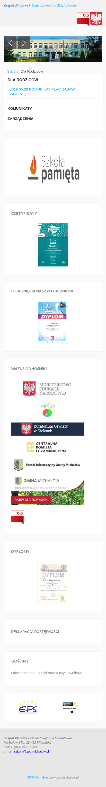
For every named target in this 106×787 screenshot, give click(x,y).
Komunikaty (20, 108)
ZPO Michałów (37, 777)
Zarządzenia (21, 118)
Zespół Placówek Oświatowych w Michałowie (40, 5)
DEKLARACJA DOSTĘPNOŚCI (35, 632)
